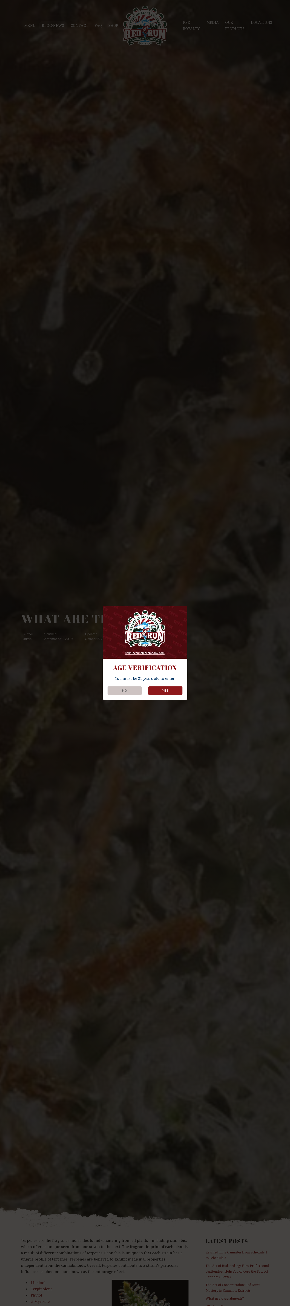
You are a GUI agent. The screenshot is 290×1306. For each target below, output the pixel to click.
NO (124, 690)
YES (165, 690)
